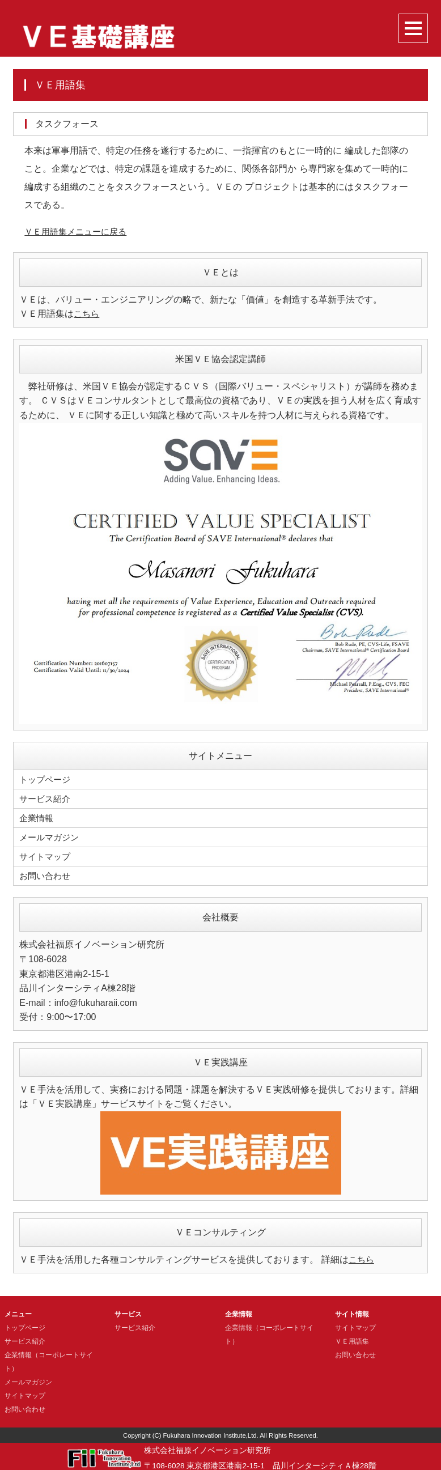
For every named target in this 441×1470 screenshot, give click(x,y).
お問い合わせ (46, 872)
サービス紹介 (46, 797)
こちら (87, 313)
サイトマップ (46, 854)
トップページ (46, 779)
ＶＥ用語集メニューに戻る (78, 231)
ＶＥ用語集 (352, 1338)
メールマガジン (51, 835)
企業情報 (37, 816)
